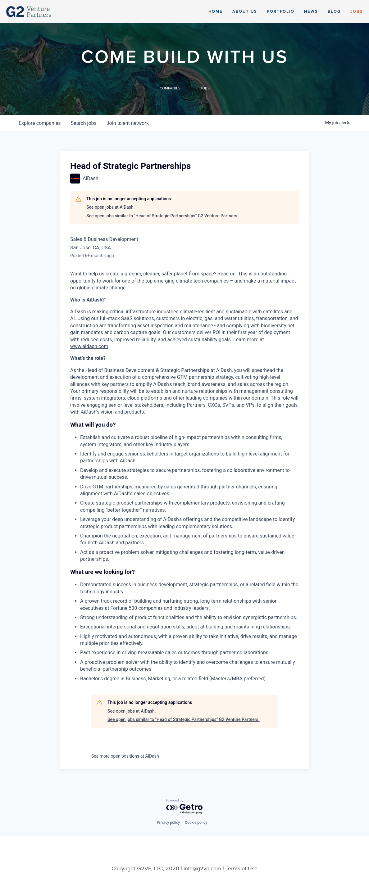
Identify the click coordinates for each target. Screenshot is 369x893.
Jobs (356, 11)
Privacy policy (168, 822)
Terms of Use (241, 868)
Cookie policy (196, 822)
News (311, 11)
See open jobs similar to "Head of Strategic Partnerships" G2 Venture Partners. (162, 215)
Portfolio (280, 11)
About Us (244, 11)
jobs (83, 123)
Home (215, 11)
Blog (334, 11)
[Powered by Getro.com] (184, 806)
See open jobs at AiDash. (110, 207)
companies (40, 123)
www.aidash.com (89, 346)
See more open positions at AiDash (125, 756)
